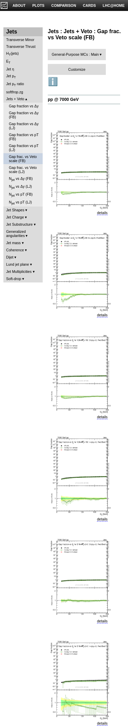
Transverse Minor (20, 40)
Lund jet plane (17, 264)
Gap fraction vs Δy (24, 106)
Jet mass (13, 243)
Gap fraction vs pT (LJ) (24, 148)
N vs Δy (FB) (21, 179)
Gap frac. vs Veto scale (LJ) (23, 170)
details (102, 213)
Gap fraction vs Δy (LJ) (24, 126)
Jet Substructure (19, 224)
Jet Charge (15, 217)
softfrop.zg (14, 92)
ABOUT (19, 5)
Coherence (15, 250)
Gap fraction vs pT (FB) (24, 137)
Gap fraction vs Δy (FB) (24, 115)
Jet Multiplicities (19, 271)
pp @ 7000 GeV (63, 99)
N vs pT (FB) (21, 194)
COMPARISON (63, 5)
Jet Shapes (15, 210)
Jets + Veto (15, 99)
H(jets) (12, 53)
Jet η (10, 69)
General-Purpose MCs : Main (75, 54)
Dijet (9, 257)
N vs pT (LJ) (20, 202)
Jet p (11, 76)
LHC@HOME (114, 5)
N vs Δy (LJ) (20, 186)
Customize (76, 69)
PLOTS (38, 5)
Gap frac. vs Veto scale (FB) (23, 159)
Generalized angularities (16, 233)
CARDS (89, 5)
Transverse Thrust (20, 46)
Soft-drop (13, 279)
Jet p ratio (15, 84)
